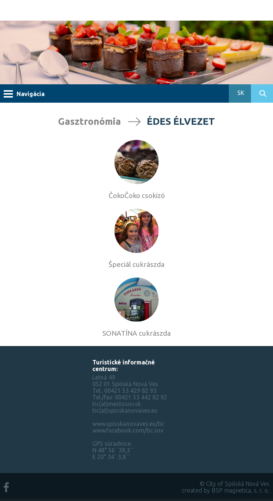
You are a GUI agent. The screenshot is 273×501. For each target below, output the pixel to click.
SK (240, 92)
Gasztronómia (89, 121)
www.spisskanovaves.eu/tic (128, 423)
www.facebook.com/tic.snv (127, 430)
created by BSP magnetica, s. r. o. (225, 490)
